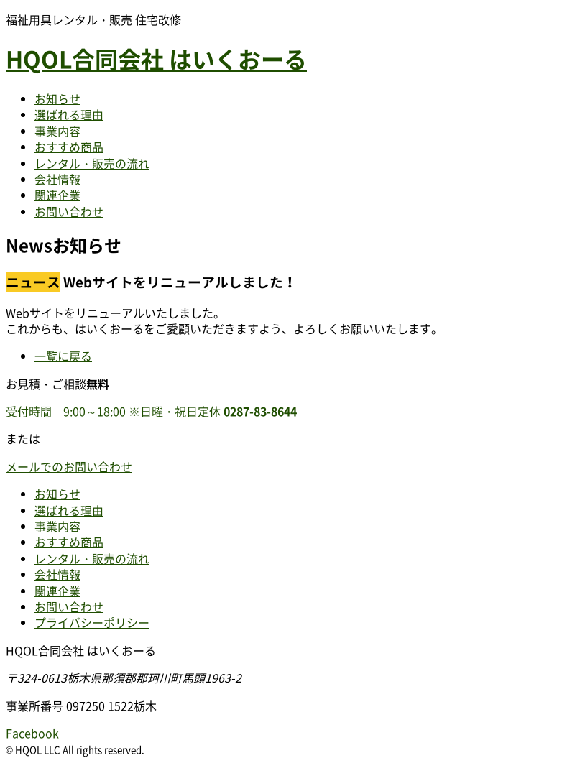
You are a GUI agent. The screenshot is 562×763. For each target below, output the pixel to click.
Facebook (32, 732)
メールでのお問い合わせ (69, 466)
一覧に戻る (63, 355)
